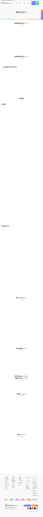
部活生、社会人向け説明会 (28, 488)
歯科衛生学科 (14, 481)
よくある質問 (35, 486)
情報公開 (6, 488)
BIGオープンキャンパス (28, 485)
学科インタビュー (14, 483)
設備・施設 (6, 482)
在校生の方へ (35, 482)
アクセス (37, 3)
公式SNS (6, 485)
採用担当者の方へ (35, 489)
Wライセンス (14, 488)
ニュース (35, 480)
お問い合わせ (35, 495)
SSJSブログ (35, 491)
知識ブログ (35, 493)
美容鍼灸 (13, 486)
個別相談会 (27, 486)
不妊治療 (13, 487)
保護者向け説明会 (28, 489)
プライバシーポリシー (7, 489)
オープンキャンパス (33, 3)
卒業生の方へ (35, 484)
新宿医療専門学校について (7, 480)
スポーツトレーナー (14, 485)
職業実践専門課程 (7, 487)
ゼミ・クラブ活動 (7, 484)
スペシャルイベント (28, 483)
